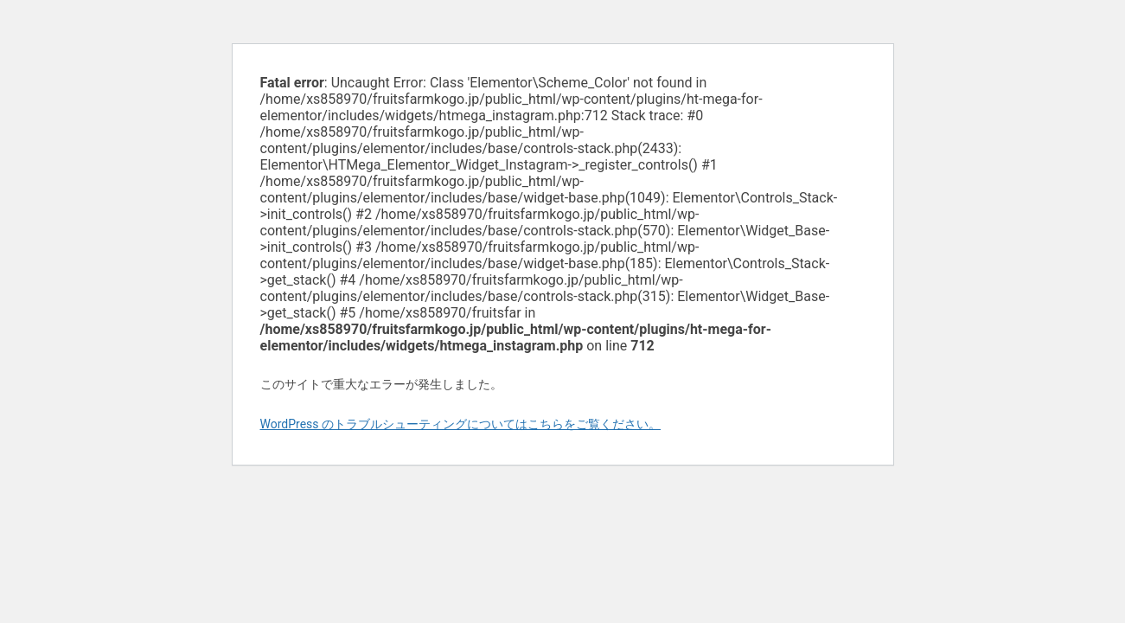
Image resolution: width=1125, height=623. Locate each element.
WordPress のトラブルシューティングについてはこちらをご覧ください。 (461, 424)
